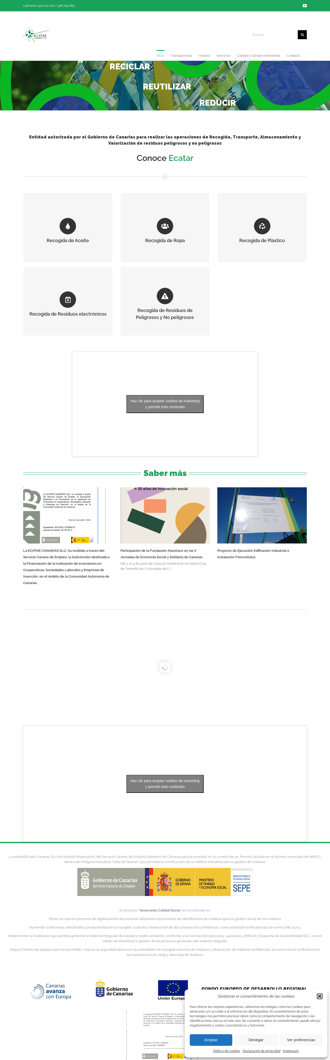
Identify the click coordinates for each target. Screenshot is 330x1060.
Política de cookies (226, 1051)
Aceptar (211, 1040)
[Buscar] (302, 34)
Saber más (165, 473)
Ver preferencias (301, 1040)
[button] (319, 996)
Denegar (256, 1040)
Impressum (291, 1051)
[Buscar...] (273, 34)
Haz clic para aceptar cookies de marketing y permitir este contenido (165, 404)
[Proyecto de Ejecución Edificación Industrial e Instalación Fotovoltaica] (262, 515)
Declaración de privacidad (261, 1051)
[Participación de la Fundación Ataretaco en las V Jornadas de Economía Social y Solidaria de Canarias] (165, 515)
